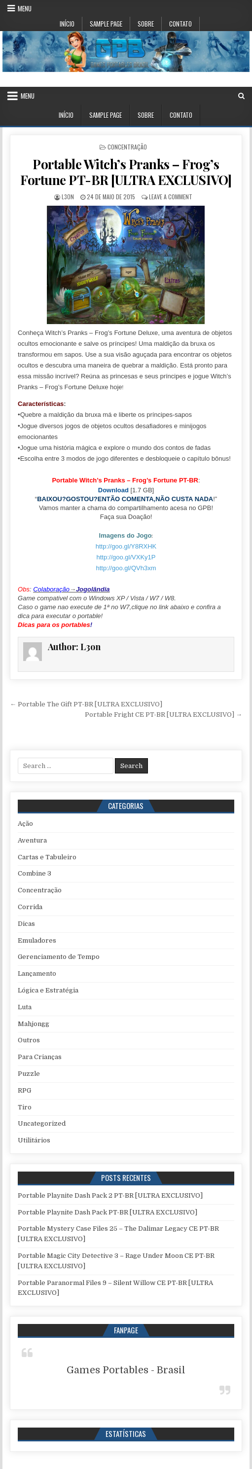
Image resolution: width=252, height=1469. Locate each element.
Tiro (25, 1107)
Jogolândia (93, 589)
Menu (25, 8)
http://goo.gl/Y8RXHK (126, 546)
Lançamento (37, 973)
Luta (25, 1007)
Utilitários (34, 1140)
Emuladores (37, 940)
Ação (25, 823)
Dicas (26, 923)
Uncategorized (42, 1123)
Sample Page (106, 24)
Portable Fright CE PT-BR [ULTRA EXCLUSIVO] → (163, 714)
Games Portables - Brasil (126, 1370)
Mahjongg (33, 1024)
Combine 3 (34, 873)
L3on (68, 196)
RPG (24, 1090)
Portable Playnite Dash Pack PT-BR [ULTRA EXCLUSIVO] (107, 1212)
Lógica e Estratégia (48, 990)
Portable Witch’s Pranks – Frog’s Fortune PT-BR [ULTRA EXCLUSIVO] (126, 171)
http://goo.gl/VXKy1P (126, 557)
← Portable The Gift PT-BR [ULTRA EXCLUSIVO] (86, 704)
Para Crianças (40, 1057)
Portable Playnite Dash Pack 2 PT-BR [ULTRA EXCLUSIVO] (110, 1195)
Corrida (30, 907)
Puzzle (29, 1073)
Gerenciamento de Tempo (59, 956)
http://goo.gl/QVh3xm (126, 568)
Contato (180, 24)
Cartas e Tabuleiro (47, 857)
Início (67, 24)
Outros (29, 1040)
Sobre (146, 24)
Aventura (32, 840)
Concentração (127, 147)
